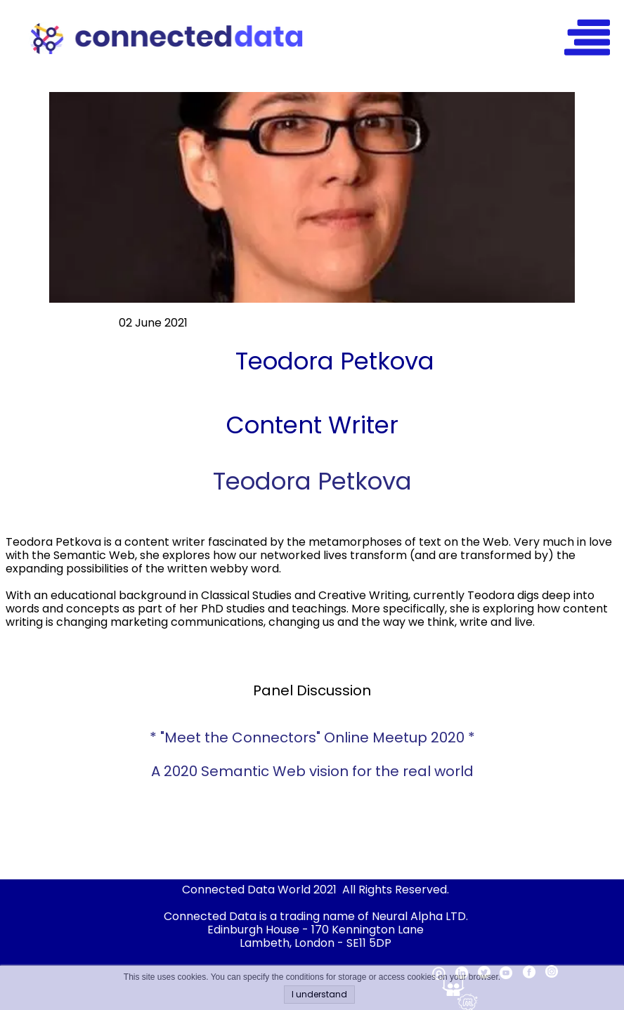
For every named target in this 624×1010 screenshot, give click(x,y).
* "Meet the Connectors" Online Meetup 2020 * (312, 737)
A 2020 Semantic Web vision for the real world (312, 771)
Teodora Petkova (312, 481)
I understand (319, 994)
